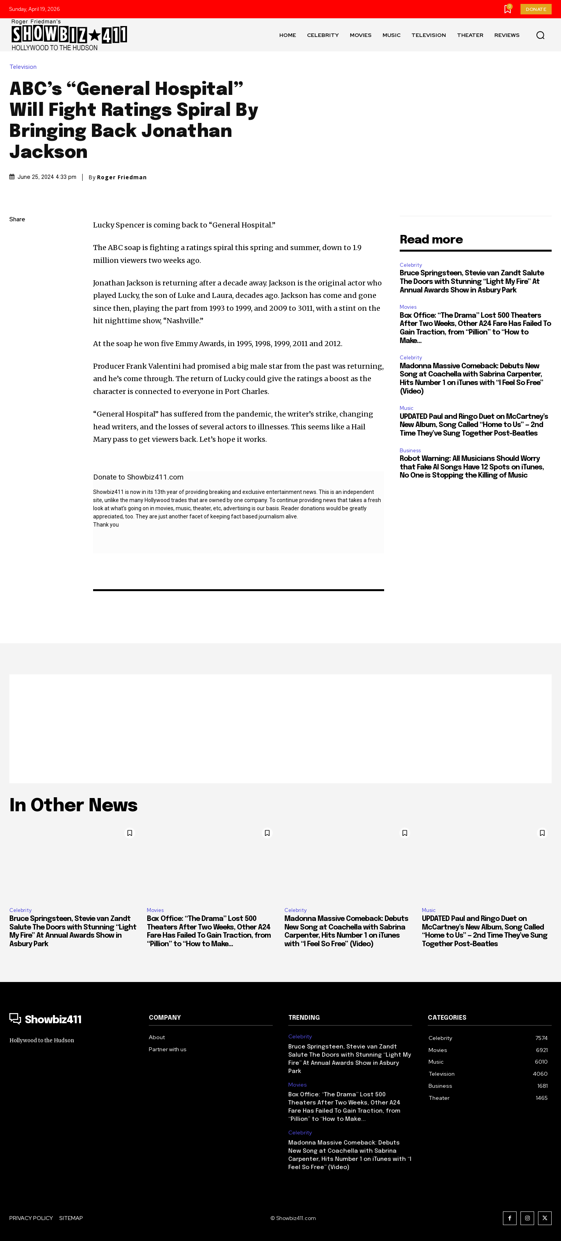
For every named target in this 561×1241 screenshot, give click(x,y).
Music (406, 408)
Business (410, 450)
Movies (408, 307)
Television (25, 67)
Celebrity (411, 265)
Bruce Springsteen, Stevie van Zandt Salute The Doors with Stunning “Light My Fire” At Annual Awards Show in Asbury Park (472, 282)
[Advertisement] (280, 728)
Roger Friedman (122, 177)
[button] (540, 35)
